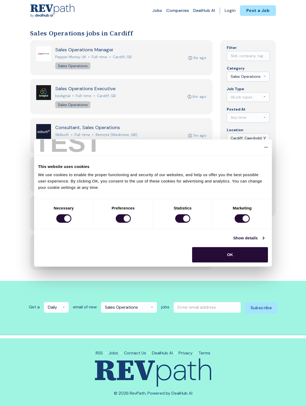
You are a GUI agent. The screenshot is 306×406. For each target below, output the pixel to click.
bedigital (63, 96)
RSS (99, 353)
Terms (204, 353)
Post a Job (258, 10)
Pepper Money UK (70, 57)
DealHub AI (204, 10)
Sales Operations (73, 66)
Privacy (186, 353)
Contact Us (135, 353)
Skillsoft (62, 136)
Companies (177, 10)
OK (230, 254)
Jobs (157, 10)
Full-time (100, 57)
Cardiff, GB (122, 57)
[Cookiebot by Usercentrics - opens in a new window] (245, 147)
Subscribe (261, 311)
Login (230, 10)
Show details (245, 238)
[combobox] (248, 76)
